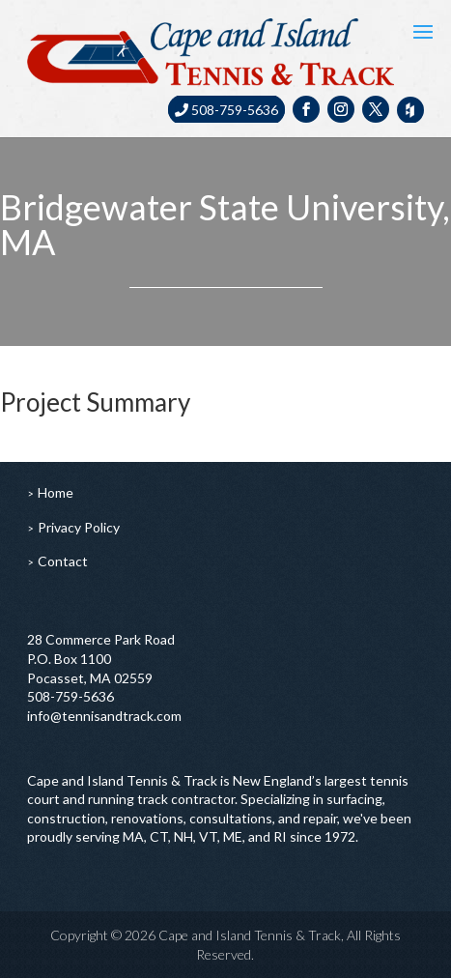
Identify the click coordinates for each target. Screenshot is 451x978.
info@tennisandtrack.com (104, 715)
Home (55, 492)
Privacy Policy (79, 527)
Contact (63, 561)
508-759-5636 (226, 109)
